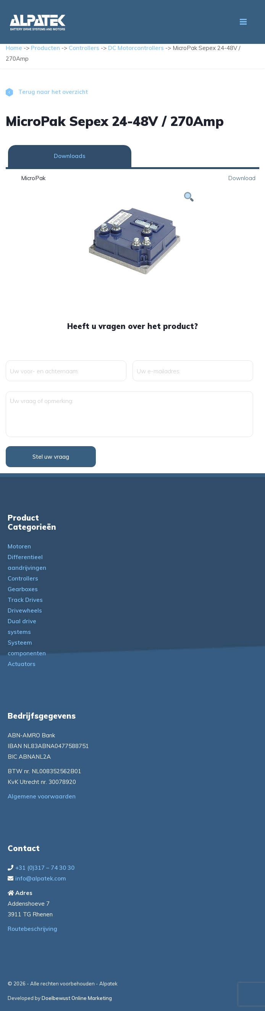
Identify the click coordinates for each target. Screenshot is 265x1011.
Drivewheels (25, 610)
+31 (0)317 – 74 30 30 (44, 867)
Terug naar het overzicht (47, 91)
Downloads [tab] (70, 156)
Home (14, 48)
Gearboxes (23, 589)
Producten (45, 48)
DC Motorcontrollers (136, 48)
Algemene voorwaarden (42, 796)
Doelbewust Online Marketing (77, 998)
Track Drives (25, 599)
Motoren (19, 546)
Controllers (84, 48)
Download (241, 178)
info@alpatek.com (40, 878)
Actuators (22, 664)
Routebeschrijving (32, 928)
